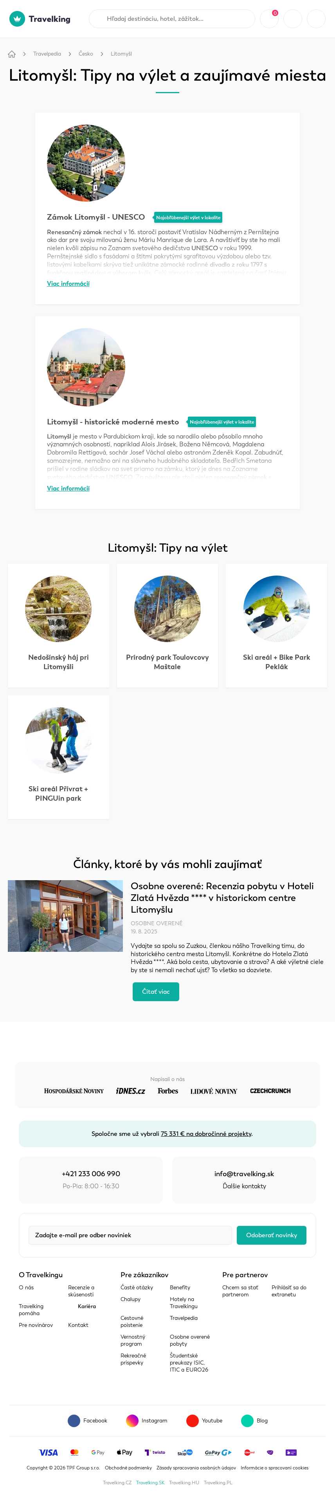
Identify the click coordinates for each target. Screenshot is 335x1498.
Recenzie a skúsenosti (81, 1291)
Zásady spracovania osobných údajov (196, 1468)
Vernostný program (133, 1340)
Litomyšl (121, 54)
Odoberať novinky (271, 1235)
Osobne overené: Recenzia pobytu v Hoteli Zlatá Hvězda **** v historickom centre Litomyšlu (222, 897)
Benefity (180, 1287)
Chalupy (130, 1299)
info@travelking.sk (244, 1174)
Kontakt (78, 1325)
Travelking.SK (150, 1482)
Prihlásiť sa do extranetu (289, 1291)
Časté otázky (137, 1287)
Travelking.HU (184, 1482)
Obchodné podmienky (128, 1468)
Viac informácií (68, 284)
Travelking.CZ (117, 1482)
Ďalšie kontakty (244, 1186)
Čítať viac (156, 992)
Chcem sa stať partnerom (240, 1291)
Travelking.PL (218, 1482)
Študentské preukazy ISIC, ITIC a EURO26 (189, 1362)
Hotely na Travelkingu (184, 1303)
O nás (26, 1287)
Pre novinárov (36, 1325)
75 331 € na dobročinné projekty (206, 1134)
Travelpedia (47, 54)
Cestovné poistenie (132, 1321)
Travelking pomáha (31, 1310)
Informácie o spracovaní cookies (274, 1468)
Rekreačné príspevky (133, 1359)
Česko (86, 54)
